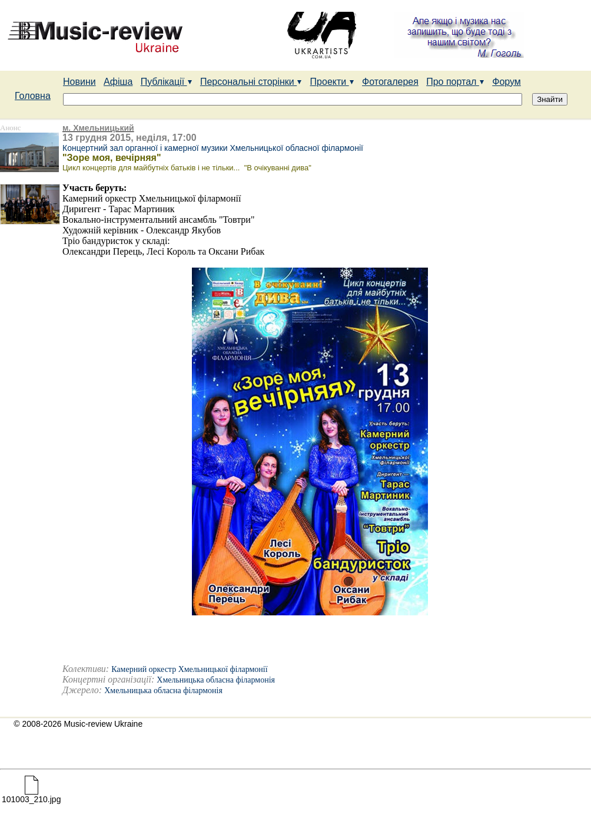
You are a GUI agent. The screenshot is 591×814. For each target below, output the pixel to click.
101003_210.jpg (31, 795)
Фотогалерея (390, 82)
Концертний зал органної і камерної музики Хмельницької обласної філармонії (212, 148)
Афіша (118, 82)
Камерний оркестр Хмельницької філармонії (189, 669)
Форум (506, 82)
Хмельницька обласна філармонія (216, 679)
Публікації (166, 82)
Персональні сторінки (251, 82)
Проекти (332, 82)
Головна (33, 96)
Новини (79, 82)
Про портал (455, 82)
